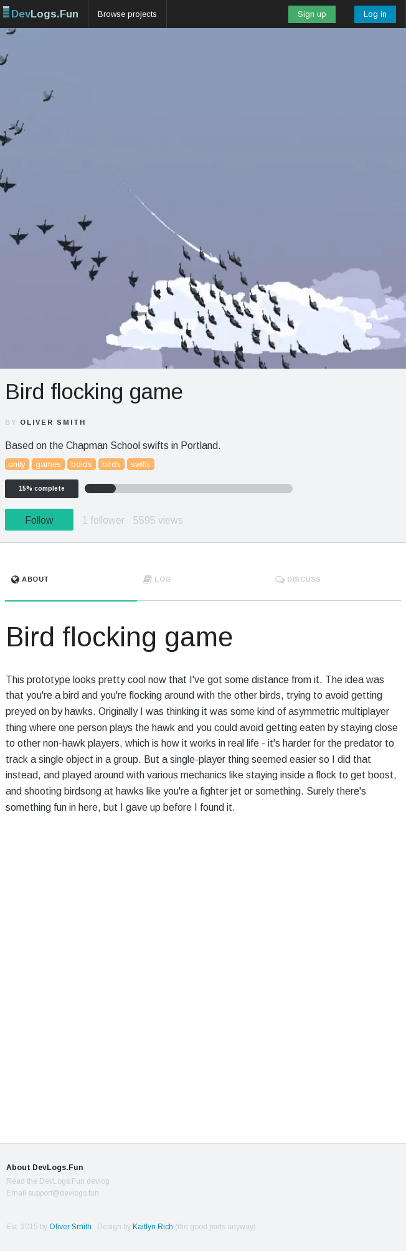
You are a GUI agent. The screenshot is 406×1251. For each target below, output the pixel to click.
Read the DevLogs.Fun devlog (58, 1181)
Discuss (298, 579)
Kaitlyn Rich (153, 1226)
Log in (375, 14)
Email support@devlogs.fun (52, 1193)
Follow (39, 520)
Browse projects (127, 14)
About (30, 579)
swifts (141, 464)
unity (17, 464)
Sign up (312, 14)
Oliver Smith (53, 422)
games (48, 464)
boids (81, 464)
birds (111, 464)
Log (157, 579)
